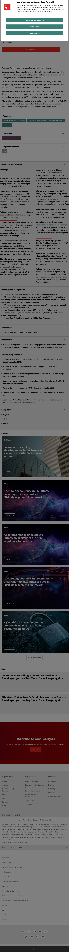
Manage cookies (34, 26)
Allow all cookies (35, 33)
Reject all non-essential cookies (34, 20)
